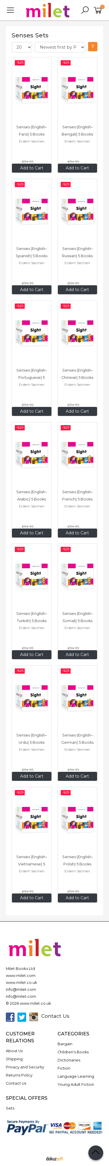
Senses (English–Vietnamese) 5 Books (31, 864)
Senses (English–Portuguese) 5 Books (31, 377)
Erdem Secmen (31, 141)
